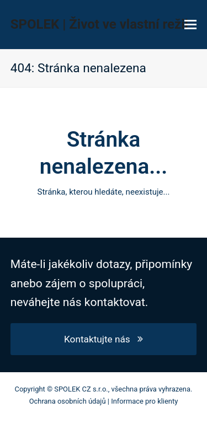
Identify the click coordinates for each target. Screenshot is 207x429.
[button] (190, 25)
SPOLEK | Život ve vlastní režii (99, 24)
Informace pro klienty (144, 401)
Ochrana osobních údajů (67, 401)
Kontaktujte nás (103, 339)
